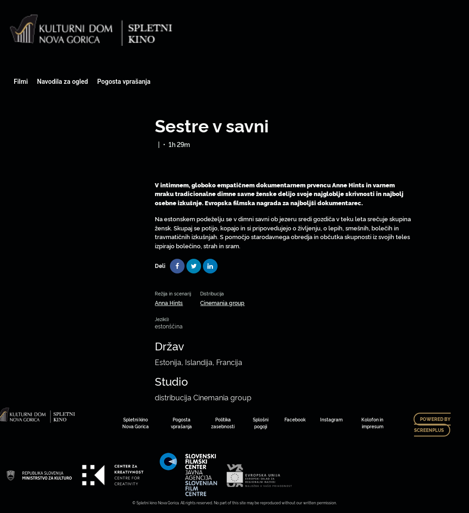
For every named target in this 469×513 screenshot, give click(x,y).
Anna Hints (169, 302)
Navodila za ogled (62, 81)
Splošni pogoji (260, 422)
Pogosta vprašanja (123, 81)
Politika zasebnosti (222, 422)
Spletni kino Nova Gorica (135, 422)
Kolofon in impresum (372, 422)
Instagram (331, 419)
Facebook (294, 419)
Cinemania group (222, 302)
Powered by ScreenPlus (432, 424)
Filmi (21, 81)
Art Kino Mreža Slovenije (39, 475)
